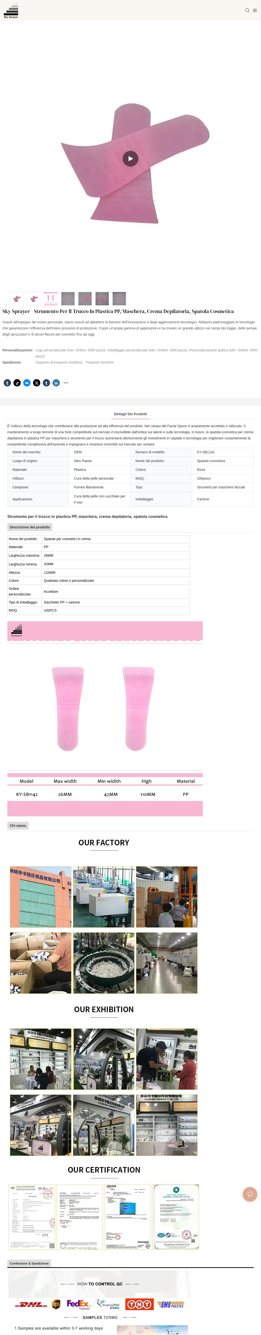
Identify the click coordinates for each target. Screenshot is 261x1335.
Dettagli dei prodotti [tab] (130, 414)
